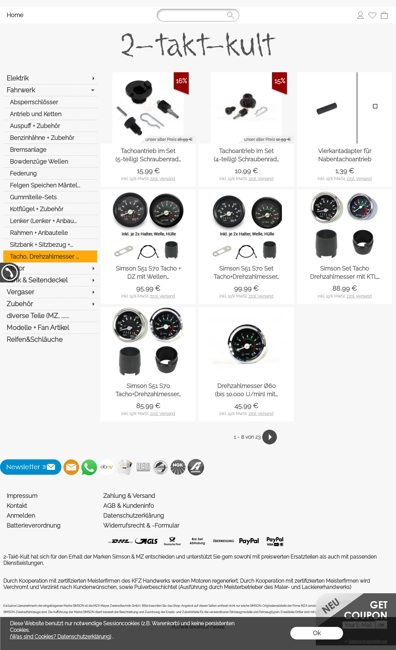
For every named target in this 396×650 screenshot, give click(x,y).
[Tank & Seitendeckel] (50, 280)
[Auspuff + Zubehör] (50, 126)
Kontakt (17, 505)
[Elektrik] (50, 78)
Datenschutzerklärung (133, 515)
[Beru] (142, 467)
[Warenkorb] (384, 15)
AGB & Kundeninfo (128, 505)
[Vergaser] (50, 292)
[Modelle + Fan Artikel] (50, 328)
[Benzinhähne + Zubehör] (50, 138)
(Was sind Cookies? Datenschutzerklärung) (60, 637)
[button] (31, 467)
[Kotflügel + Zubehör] (50, 209)
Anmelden (21, 515)
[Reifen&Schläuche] (50, 339)
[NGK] (178, 467)
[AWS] (160, 467)
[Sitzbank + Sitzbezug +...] (50, 244)
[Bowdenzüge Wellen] (50, 161)
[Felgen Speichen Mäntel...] (50, 185)
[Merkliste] (372, 15)
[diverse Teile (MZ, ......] (50, 316)
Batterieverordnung (33, 525)
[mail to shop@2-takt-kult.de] (71, 467)
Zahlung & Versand (129, 495)
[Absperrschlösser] (50, 102)
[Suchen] (198, 15)
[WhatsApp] (89, 467)
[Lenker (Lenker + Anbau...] (50, 221)
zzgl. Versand (162, 178)
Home (15, 15)
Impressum (22, 495)
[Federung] (50, 173)
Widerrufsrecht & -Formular (141, 525)
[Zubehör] (50, 304)
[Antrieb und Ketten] (50, 114)
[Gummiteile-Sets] (50, 197)
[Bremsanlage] (50, 149)
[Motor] (50, 268)
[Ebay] (107, 467)
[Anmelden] (360, 15)
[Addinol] (196, 467)
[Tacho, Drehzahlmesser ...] (50, 256)
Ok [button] (316, 633)
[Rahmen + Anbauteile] (50, 233)
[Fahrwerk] (50, 90)
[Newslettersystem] (124, 467)
